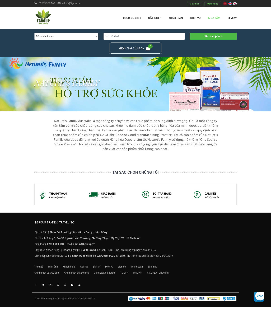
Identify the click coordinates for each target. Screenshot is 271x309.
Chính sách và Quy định (46, 274)
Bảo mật (161, 267)
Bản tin (101, 267)
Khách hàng (71, 267)
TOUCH (128, 274)
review (232, 18)
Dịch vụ (195, 18)
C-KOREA (158, 274)
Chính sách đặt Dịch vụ (78, 274)
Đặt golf (154, 18)
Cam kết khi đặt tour (107, 274)
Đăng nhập (212, 3)
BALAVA (142, 274)
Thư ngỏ (38, 267)
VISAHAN (170, 274)
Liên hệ (129, 267)
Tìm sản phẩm (213, 36)
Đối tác (87, 267)
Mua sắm (214, 18)
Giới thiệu (194, 3)
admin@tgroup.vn (71, 3)
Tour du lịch (132, 18)
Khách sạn (176, 18)
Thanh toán (145, 267)
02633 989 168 (47, 3)
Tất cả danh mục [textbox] (45, 36)
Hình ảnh (54, 267)
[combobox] (66, 36)
